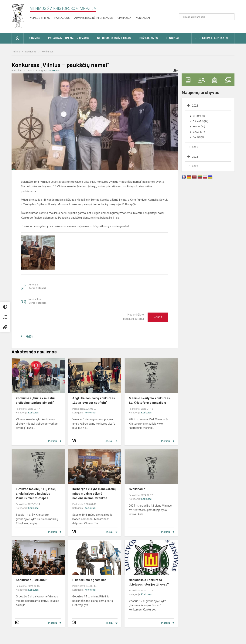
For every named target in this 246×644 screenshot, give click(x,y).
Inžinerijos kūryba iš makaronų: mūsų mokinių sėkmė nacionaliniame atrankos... (94, 493)
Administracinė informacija (93, 17)
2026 (195, 105)
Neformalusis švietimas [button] (114, 38)
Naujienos (31, 51)
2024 (195, 156)
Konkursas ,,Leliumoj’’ (31, 580)
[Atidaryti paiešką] (230, 16)
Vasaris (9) (199, 132)
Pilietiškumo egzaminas (89, 580)
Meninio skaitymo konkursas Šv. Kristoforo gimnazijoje (149, 400)
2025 (195, 147)
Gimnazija (124, 17)
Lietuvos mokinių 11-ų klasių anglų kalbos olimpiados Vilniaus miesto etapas (36, 493)
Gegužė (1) (199, 116)
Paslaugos (62, 17)
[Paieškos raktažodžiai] (206, 16)
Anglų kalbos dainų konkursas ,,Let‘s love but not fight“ (93, 400)
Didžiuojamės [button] (148, 38)
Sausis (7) (198, 137)
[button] (208, 8)
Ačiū (158, 317)
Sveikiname (137, 489)
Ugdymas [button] (34, 38)
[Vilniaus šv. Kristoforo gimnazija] (18, 16)
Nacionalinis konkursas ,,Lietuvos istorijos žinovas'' (149, 582)
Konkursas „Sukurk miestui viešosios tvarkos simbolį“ (35, 400)
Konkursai (47, 51)
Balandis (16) (200, 121)
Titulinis (16, 51)
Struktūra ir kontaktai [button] (212, 38)
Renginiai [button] (172, 38)
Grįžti (29, 336)
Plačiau (52, 441)
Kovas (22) (199, 126)
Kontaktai (143, 17)
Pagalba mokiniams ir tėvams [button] (68, 38)
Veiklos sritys (40, 17)
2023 (195, 166)
